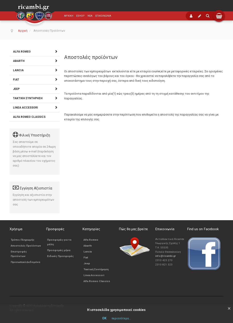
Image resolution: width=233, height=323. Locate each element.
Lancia (18, 70)
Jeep (16, 89)
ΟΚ (104, 318)
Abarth (19, 61)
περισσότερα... (121, 318)
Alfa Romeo (22, 51)
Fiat (16, 79)
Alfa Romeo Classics (29, 117)
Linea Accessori (25, 107)
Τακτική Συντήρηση (28, 98)
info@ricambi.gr (165, 255)
